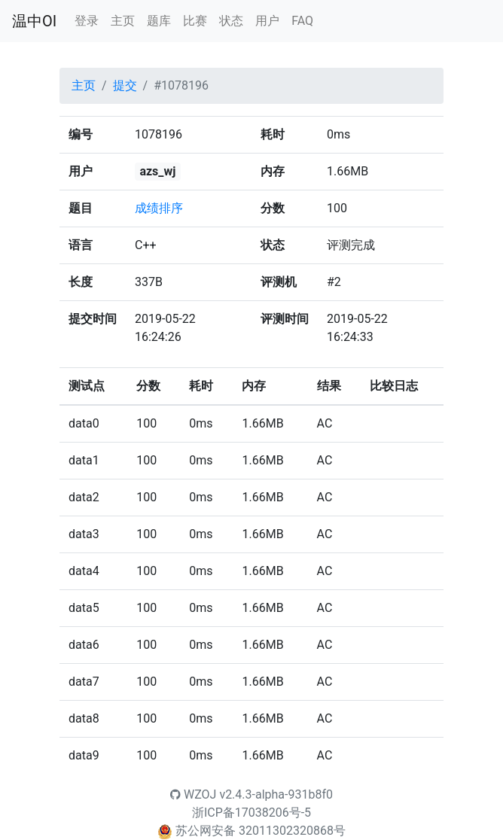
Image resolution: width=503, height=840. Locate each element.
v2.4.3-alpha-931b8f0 (276, 794)
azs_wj (157, 171)
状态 (231, 21)
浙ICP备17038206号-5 (251, 812)
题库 (159, 21)
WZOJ (193, 794)
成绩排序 (159, 208)
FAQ (302, 21)
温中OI (34, 21)
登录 (87, 21)
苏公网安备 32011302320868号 (260, 830)
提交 (125, 85)
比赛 (195, 21)
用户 (267, 21)
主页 (123, 21)
